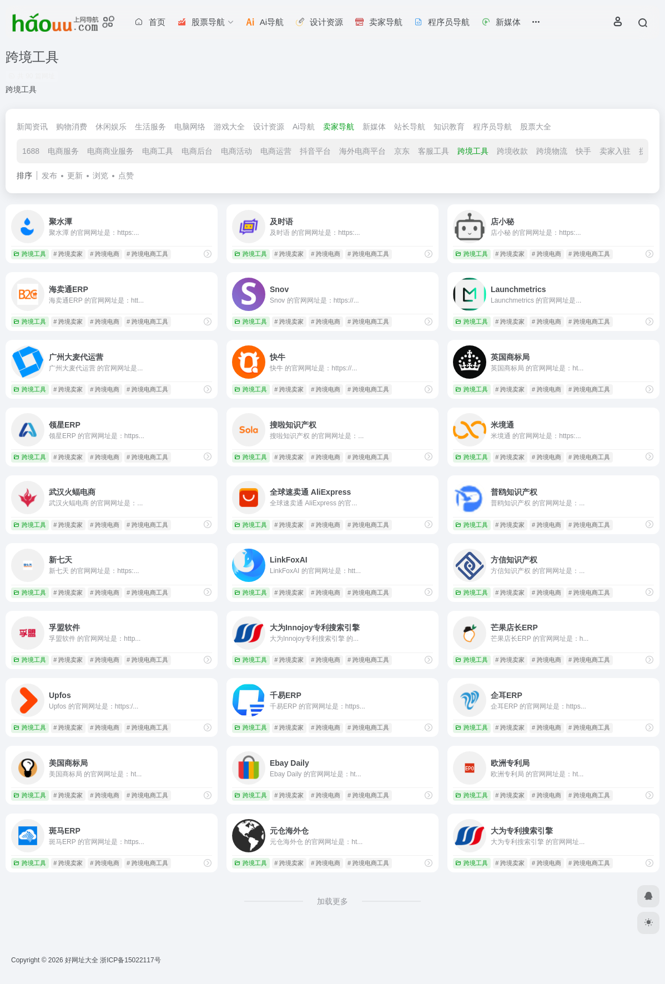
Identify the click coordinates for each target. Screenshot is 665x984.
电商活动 (236, 151)
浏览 (100, 175)
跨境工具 (472, 151)
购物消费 (71, 126)
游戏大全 (229, 126)
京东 (402, 151)
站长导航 (409, 126)
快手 (583, 151)
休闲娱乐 (111, 126)
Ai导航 (304, 126)
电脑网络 (189, 126)
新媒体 (374, 126)
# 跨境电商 (104, 253)
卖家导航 (338, 126)
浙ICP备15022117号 (130, 960)
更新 (75, 175)
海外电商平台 (362, 151)
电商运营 (275, 151)
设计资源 (268, 126)
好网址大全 (81, 960)
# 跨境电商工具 (147, 253)
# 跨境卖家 (68, 253)
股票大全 (535, 126)
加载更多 (332, 901)
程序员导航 (492, 126)
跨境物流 (551, 151)
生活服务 (150, 126)
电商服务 (63, 151)
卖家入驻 (615, 151)
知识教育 (449, 126)
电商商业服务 (110, 151)
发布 (49, 175)
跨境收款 (512, 151)
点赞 (126, 175)
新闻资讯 (32, 126)
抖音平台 (315, 151)
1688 (30, 151)
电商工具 (157, 151)
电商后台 (197, 151)
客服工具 (433, 151)
